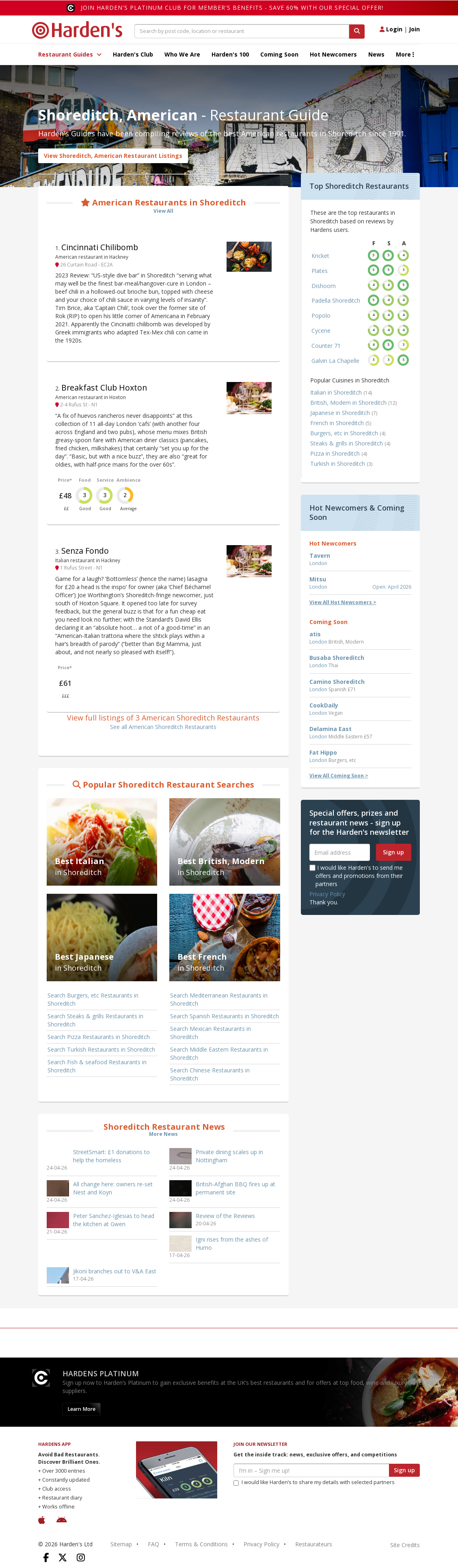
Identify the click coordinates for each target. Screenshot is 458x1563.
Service (105, 480)
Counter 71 (326, 345)
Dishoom (323, 286)
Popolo (321, 315)
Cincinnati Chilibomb (99, 247)
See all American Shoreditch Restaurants (163, 727)
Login (391, 29)
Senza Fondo (85, 550)
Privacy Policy (327, 894)
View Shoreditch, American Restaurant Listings (113, 155)
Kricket (320, 256)
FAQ (153, 1544)
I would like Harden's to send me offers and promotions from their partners (356, 876)
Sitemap (121, 1544)
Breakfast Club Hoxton (104, 387)
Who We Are (182, 54)
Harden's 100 (230, 54)
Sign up (393, 852)
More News (163, 1134)
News (376, 54)
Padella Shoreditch (335, 300)
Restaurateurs (313, 1544)
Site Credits (405, 1545)
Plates (319, 271)
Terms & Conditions (201, 1544)
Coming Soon (279, 54)
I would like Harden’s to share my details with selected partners (314, 1482)
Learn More (81, 1409)
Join (414, 29)
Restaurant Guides (70, 54)
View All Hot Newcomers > (342, 602)
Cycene (321, 330)
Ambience (128, 480)
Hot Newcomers (333, 54)
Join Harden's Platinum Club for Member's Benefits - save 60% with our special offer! (232, 7)
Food (85, 480)
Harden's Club (133, 54)
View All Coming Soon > (338, 775)
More (405, 54)
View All (163, 210)
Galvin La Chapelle (335, 361)
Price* (65, 480)
